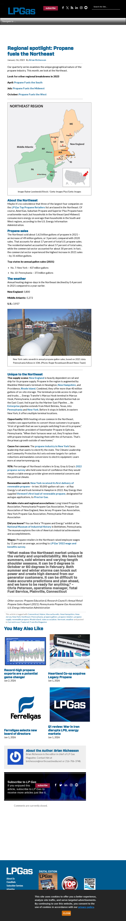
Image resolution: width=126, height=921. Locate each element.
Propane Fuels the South (28, 82)
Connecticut (33, 614)
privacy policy (86, 907)
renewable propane (20, 619)
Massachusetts (52, 614)
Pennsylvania (14, 409)
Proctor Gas (41, 497)
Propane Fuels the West (33, 94)
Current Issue (14, 622)
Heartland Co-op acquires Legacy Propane (66, 675)
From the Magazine (38, 622)
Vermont (61, 619)
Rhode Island (28, 388)
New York (32, 409)
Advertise (11, 889)
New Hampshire (67, 384)
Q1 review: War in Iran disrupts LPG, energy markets (63, 730)
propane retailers (66, 617)
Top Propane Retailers (28, 207)
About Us (11, 878)
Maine (42, 614)
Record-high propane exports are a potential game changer (21, 673)
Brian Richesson (37, 60)
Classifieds (11, 882)
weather (70, 619)
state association (49, 619)
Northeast (26, 617)
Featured (25, 622)
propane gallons (51, 617)
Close (67, 913)
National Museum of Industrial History (29, 526)
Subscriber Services (15, 885)
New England (36, 377)
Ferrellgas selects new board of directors (20, 732)
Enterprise (13, 406)
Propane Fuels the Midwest (29, 88)
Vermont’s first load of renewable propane (41, 493)
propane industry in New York (52, 446)
